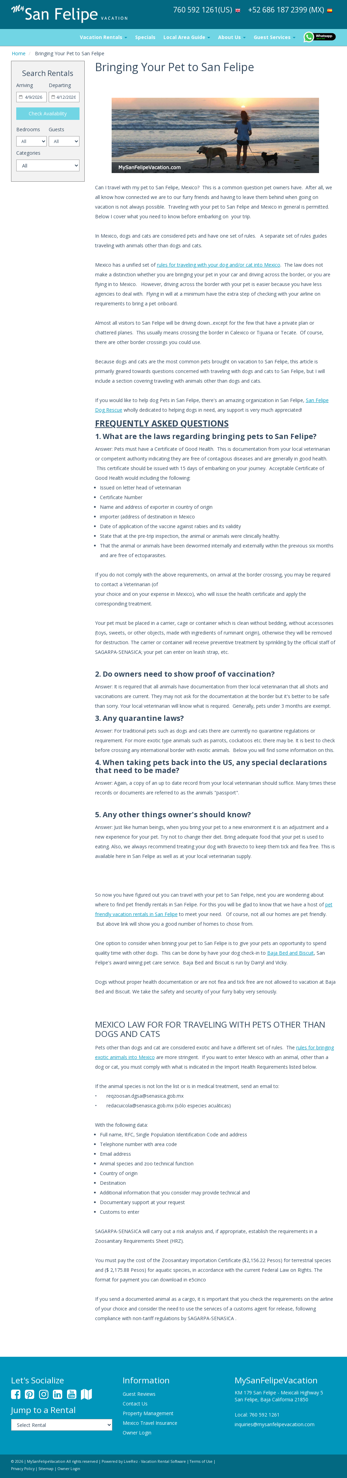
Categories (28, 153)
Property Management (148, 1413)
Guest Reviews (139, 1394)
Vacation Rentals (103, 37)
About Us (232, 37)
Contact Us (135, 1403)
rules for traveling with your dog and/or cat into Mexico (218, 264)
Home (19, 53)
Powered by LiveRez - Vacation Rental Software (144, 1461)
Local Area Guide (186, 37)
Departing (60, 85)
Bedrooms (28, 129)
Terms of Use (201, 1461)
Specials (145, 37)
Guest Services (275, 37)
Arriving (24, 85)
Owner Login (137, 1432)
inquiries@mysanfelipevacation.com (275, 1424)
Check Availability (48, 113)
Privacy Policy (23, 1468)
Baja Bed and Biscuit (290, 953)
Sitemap (46, 1468)
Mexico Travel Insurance (150, 1423)
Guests (56, 129)
